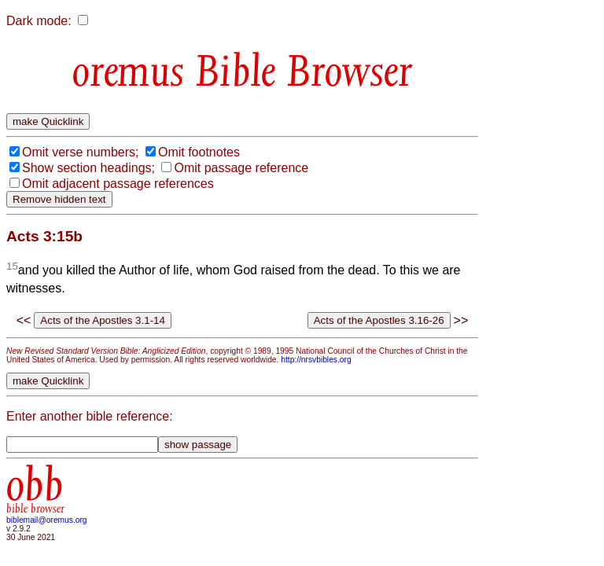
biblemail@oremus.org (46, 520)
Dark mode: (39, 21)
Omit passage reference (241, 168)
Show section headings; (88, 168)
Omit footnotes (199, 152)
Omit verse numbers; (80, 152)
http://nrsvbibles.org (316, 359)
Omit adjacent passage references (118, 183)
